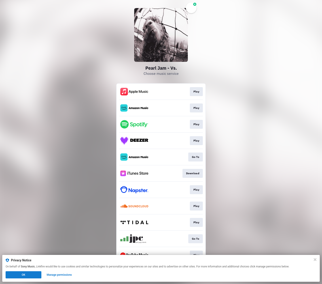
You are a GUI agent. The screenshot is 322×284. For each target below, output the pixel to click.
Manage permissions (59, 274)
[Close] (315, 259)
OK (23, 274)
